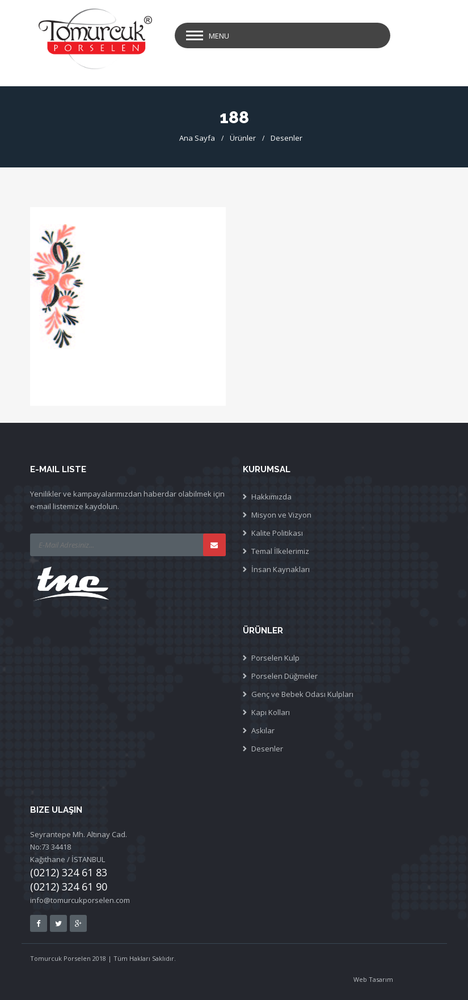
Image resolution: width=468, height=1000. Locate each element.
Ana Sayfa (197, 138)
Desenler (286, 138)
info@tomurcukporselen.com (80, 900)
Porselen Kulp (275, 658)
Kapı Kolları (270, 712)
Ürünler (243, 138)
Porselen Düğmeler (284, 676)
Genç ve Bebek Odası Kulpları (302, 694)
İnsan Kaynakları (280, 569)
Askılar (263, 730)
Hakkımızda (271, 496)
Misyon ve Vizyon (281, 515)
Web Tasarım (373, 979)
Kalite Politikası (277, 533)
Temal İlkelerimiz (280, 551)
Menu (219, 36)
